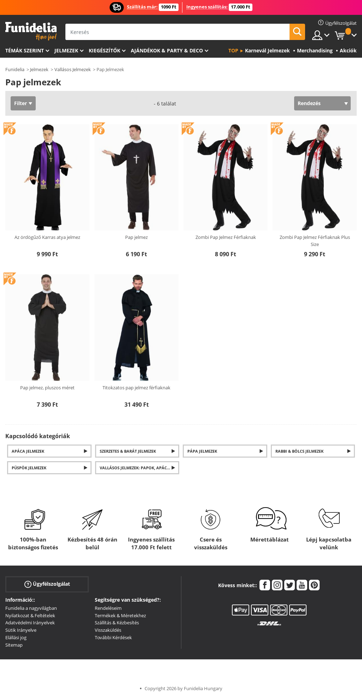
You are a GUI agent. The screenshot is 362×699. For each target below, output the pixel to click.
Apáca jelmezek (28, 451)
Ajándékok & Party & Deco (167, 50)
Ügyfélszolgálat (47, 584)
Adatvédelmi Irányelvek (30, 622)
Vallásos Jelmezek (72, 69)
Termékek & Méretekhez (120, 615)
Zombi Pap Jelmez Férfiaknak (225, 237)
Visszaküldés (108, 630)
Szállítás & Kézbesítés (117, 622)
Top (233, 50)
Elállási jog (16, 637)
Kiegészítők (104, 50)
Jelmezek (66, 50)
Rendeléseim (108, 608)
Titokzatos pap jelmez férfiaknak (136, 387)
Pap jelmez (136, 237)
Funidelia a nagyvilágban (31, 608)
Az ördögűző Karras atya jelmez (47, 237)
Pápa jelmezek (202, 451)
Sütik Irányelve (20, 630)
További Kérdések (113, 637)
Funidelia (14, 69)
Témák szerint (24, 50)
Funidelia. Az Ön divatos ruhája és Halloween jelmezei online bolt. (31, 31)
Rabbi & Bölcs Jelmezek (299, 451)
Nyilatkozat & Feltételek (30, 615)
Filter (20, 103)
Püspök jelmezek (29, 467)
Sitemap (14, 645)
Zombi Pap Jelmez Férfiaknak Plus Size (315, 240)
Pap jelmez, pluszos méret (47, 387)
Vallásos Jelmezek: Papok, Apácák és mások (140, 467)
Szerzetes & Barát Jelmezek (128, 451)
